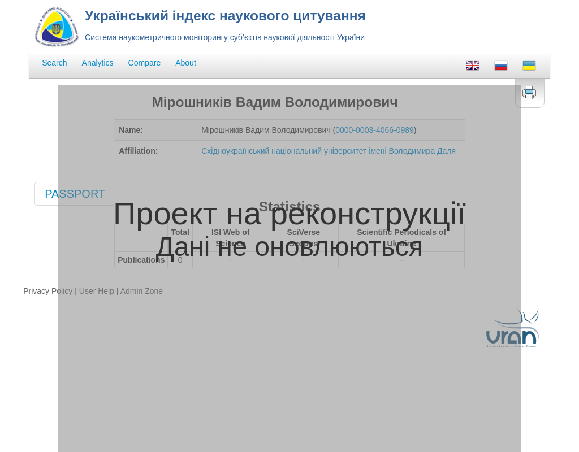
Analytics (98, 62)
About (185, 62)
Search (54, 62)
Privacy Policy (47, 290)
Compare (144, 62)
